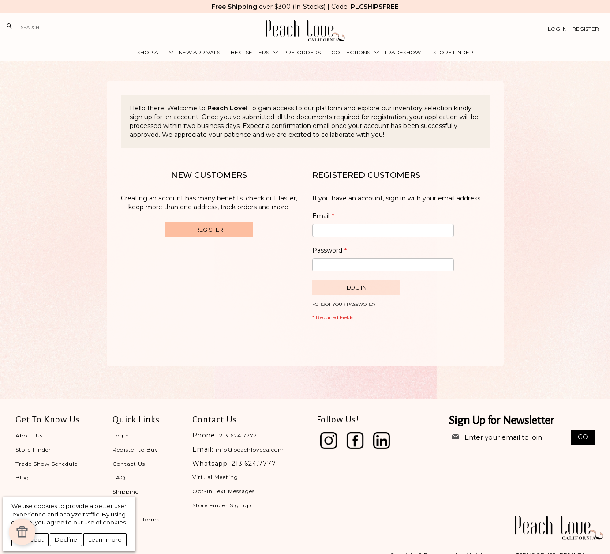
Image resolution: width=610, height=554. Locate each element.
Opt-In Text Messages (223, 491)
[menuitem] (152, 52)
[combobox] (56, 27)
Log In (557, 29)
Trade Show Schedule (46, 463)
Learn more (105, 539)
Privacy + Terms (136, 519)
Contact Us (128, 463)
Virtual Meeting (215, 477)
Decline (66, 539)
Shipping (125, 491)
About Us (29, 435)
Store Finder (33, 449)
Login (120, 435)
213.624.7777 (238, 435)
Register (585, 29)
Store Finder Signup (221, 505)
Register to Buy (135, 449)
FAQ (119, 477)
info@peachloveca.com (250, 449)
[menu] (305, 52)
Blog (22, 477)
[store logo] (305, 30)
